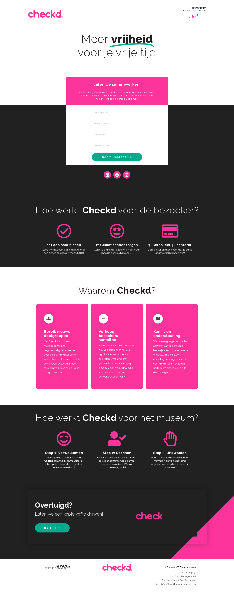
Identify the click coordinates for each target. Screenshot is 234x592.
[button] (52, 527)
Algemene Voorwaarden (185, 583)
